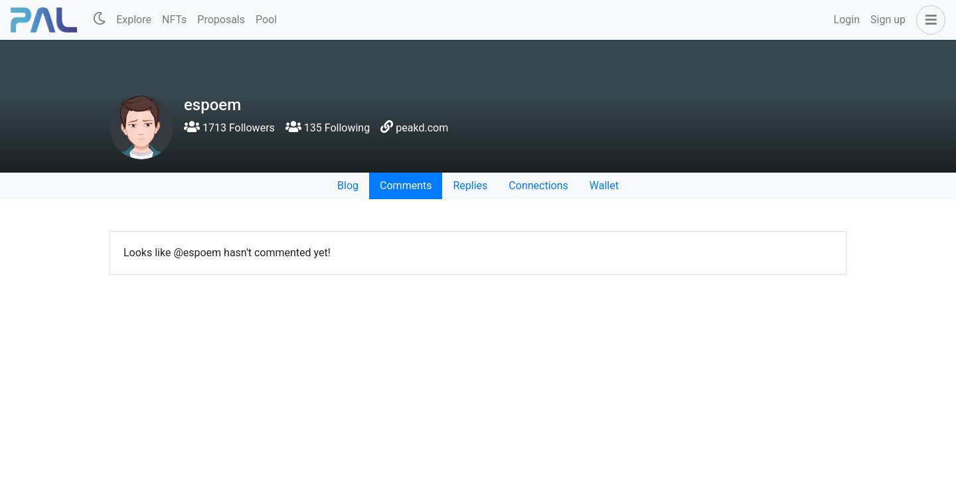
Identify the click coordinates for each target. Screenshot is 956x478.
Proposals (221, 19)
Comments (406, 185)
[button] (928, 20)
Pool (266, 19)
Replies (470, 185)
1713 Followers (229, 127)
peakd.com (422, 127)
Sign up (888, 19)
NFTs (174, 19)
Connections (538, 185)
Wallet (604, 185)
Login (847, 19)
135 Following (327, 127)
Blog (347, 185)
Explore (133, 19)
